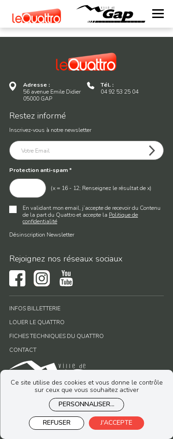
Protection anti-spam (40, 170)
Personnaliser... (86, 404)
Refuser (57, 422)
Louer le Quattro (37, 322)
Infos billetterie (34, 308)
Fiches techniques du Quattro (56, 336)
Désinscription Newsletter (41, 234)
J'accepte (116, 422)
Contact (22, 350)
